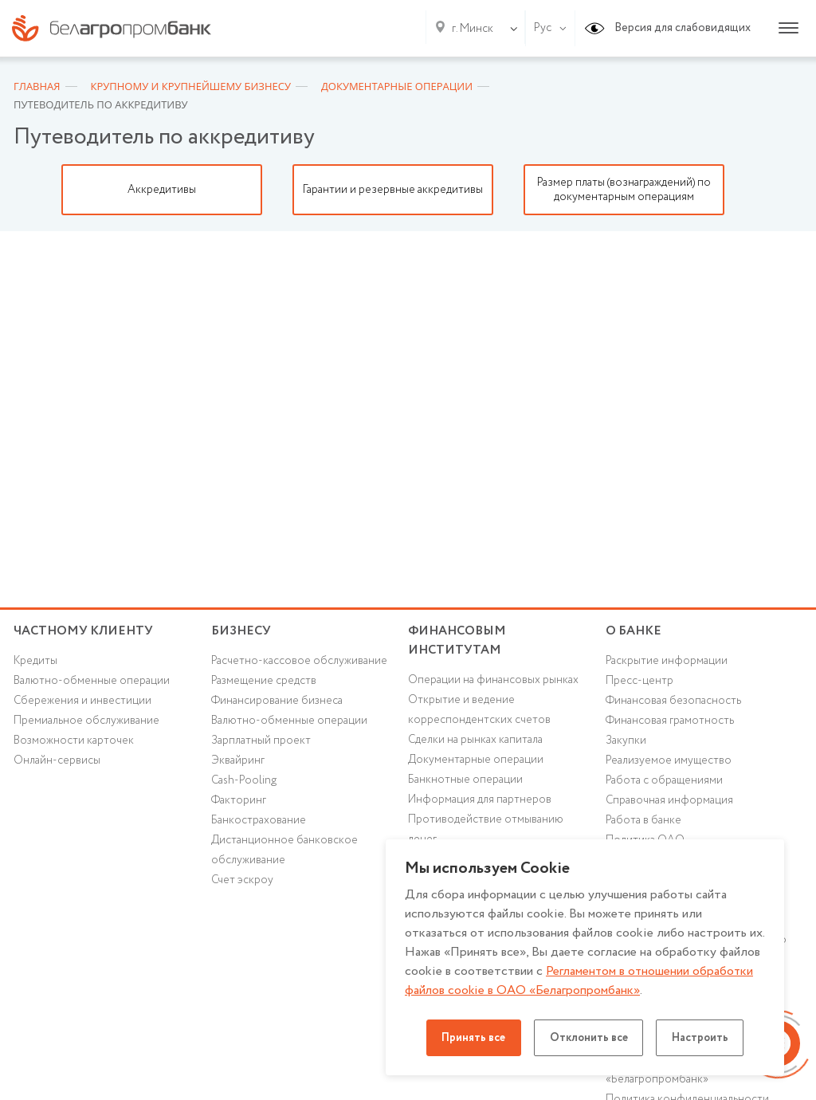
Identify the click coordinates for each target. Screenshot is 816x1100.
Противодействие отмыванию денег (485, 833)
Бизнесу (241, 631)
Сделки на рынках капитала (475, 742)
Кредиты (35, 662)
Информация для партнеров (479, 803)
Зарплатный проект (261, 743)
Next (794, 190)
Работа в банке (643, 823)
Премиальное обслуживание (86, 723)
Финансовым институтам (457, 641)
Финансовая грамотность (670, 723)
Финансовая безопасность (674, 702)
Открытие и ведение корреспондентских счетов (479, 712)
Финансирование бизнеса (277, 702)
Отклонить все (589, 1038)
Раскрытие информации (667, 662)
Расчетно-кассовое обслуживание (299, 662)
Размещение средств (264, 682)
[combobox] (469, 29)
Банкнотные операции (465, 783)
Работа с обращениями (664, 783)
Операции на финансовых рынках (493, 682)
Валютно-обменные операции (92, 682)
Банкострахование (258, 823)
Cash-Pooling (244, 783)
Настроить (703, 1038)
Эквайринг (238, 763)
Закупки (626, 743)
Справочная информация (670, 803)
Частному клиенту (83, 631)
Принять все (470, 1038)
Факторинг (239, 803)
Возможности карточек (74, 743)
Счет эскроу (242, 883)
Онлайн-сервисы (57, 763)
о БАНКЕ (633, 631)
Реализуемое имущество (669, 763)
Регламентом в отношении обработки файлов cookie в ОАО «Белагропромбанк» (580, 981)
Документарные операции (475, 762)
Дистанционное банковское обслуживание (284, 853)
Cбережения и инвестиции (83, 702)
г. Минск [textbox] (472, 29)
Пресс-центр (639, 682)
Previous (21, 190)
